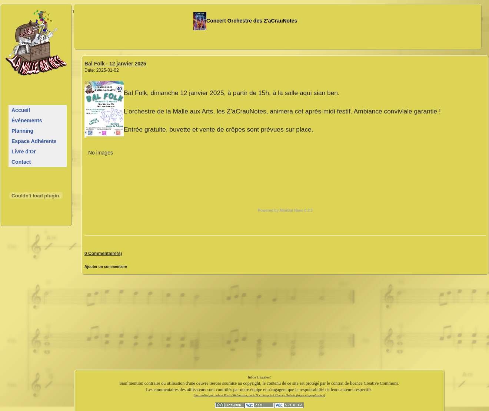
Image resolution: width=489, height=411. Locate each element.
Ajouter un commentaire (105, 267)
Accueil (20, 110)
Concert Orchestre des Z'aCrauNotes (245, 21)
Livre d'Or (23, 151)
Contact (21, 162)
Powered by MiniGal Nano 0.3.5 (285, 210)
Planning (22, 131)
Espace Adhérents (34, 141)
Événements (26, 120)
